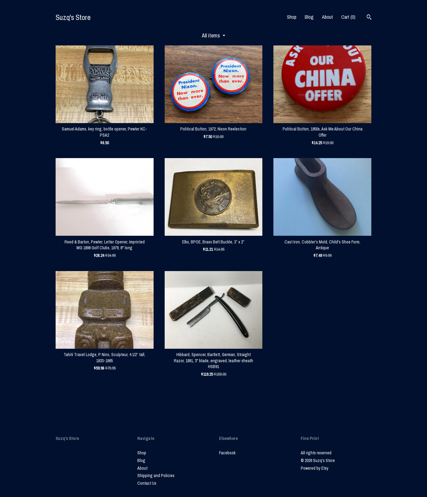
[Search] (369, 17)
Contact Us (146, 483)
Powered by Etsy (314, 468)
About (327, 17)
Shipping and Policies (155, 475)
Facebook (227, 453)
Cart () (348, 17)
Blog (309, 17)
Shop (291, 17)
